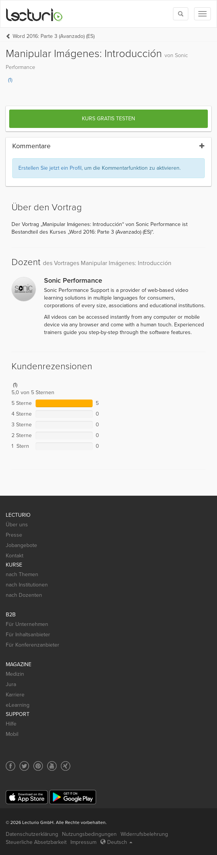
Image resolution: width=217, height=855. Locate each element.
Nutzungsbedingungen (89, 834)
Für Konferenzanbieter (32, 645)
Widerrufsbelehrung (144, 834)
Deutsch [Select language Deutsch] (116, 842)
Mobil (12, 734)
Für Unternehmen (27, 624)
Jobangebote (21, 545)
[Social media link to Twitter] (24, 766)
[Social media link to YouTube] (52, 766)
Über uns (17, 524)
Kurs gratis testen (108, 118)
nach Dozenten (24, 595)
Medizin (15, 674)
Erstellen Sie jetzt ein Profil (50, 168)
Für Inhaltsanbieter (28, 634)
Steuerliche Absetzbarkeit (36, 842)
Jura (11, 684)
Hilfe (11, 724)
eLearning (17, 705)
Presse (14, 535)
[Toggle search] (180, 13)
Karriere (15, 694)
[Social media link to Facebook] (10, 766)
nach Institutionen (27, 584)
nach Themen (22, 574)
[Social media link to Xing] (65, 766)
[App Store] (27, 797)
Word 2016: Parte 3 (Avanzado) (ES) (54, 36)
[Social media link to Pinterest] (38, 766)
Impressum (83, 842)
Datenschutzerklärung (32, 834)
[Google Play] (72, 797)
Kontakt (14, 555)
